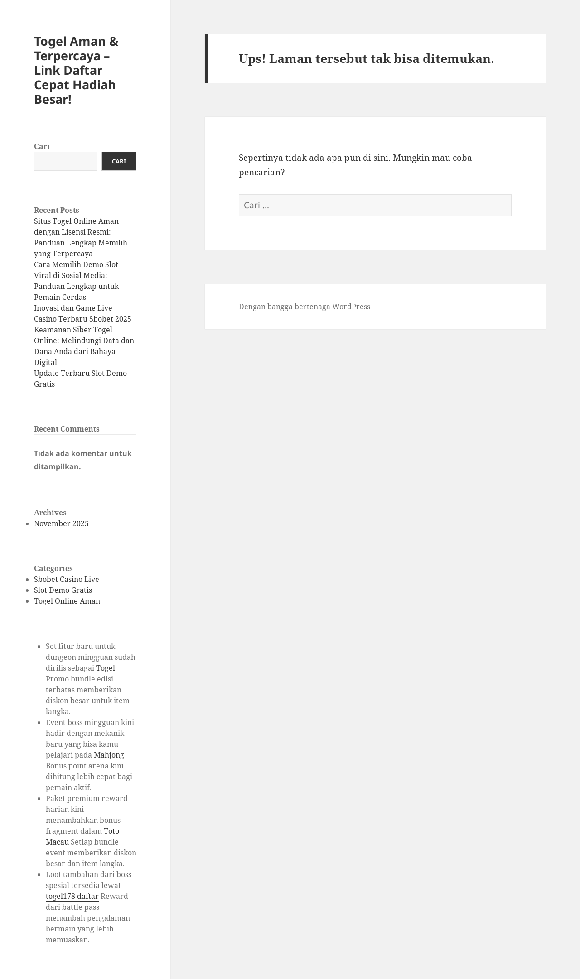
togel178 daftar (72, 896)
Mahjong (109, 755)
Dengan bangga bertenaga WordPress (304, 307)
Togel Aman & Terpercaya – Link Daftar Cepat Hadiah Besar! (76, 70)
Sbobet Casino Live (66, 579)
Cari (42, 146)
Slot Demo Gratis (63, 590)
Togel (105, 668)
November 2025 (61, 523)
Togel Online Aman (67, 601)
